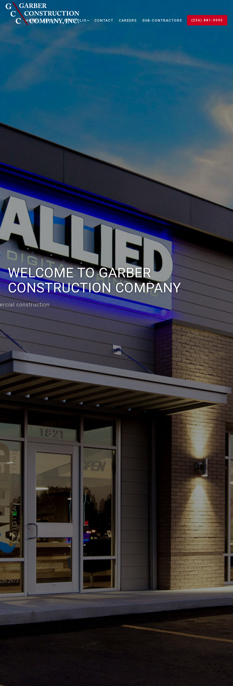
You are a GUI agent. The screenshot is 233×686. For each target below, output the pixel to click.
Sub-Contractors (162, 20)
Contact (103, 20)
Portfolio (76, 20)
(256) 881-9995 (207, 20)
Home (31, 20)
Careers (128, 20)
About (51, 20)
